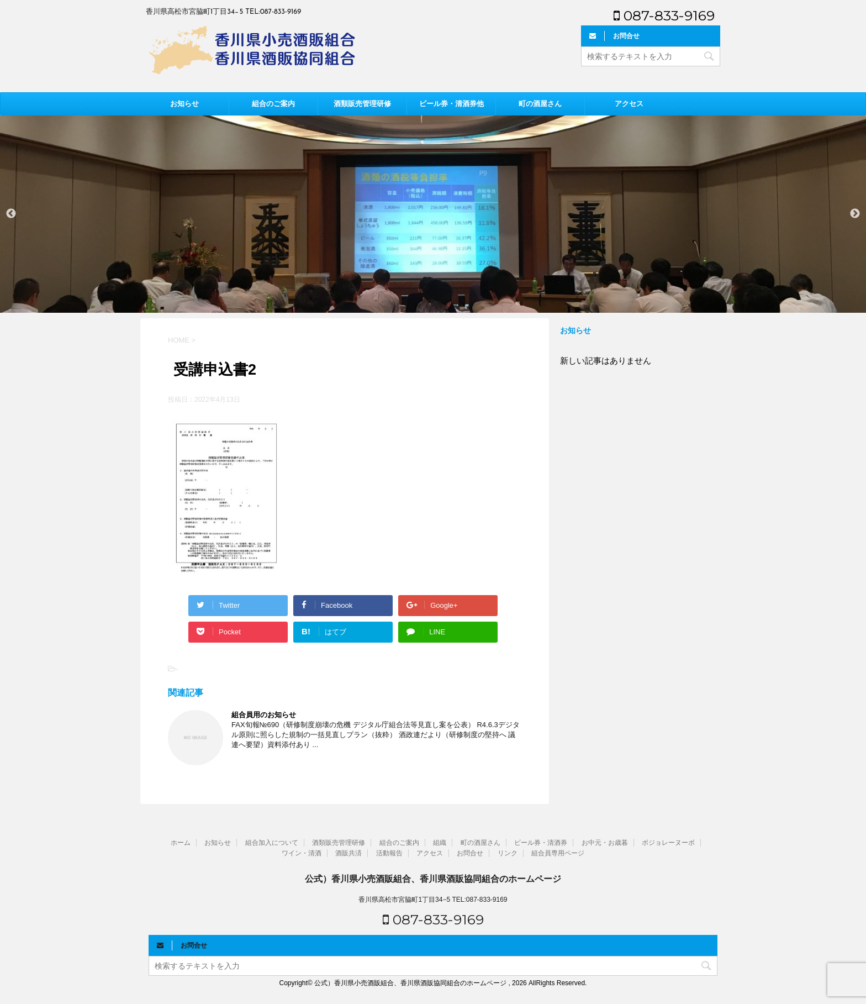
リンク (508, 853)
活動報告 (389, 853)
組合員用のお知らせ (263, 715)
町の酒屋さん (540, 103)
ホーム (181, 843)
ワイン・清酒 (301, 853)
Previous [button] (11, 213)
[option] (433, 213)
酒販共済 (348, 853)
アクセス (629, 103)
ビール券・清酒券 (540, 843)
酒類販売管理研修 (362, 103)
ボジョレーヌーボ (668, 843)
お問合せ (470, 853)
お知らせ (184, 103)
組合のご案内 (273, 103)
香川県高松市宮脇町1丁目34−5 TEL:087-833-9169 (432, 899)
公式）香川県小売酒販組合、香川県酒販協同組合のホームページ (433, 879)
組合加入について (271, 843)
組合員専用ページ (557, 853)
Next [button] (854, 213)
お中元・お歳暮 (605, 843)
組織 (439, 843)
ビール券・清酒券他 (451, 103)
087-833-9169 (664, 15)
